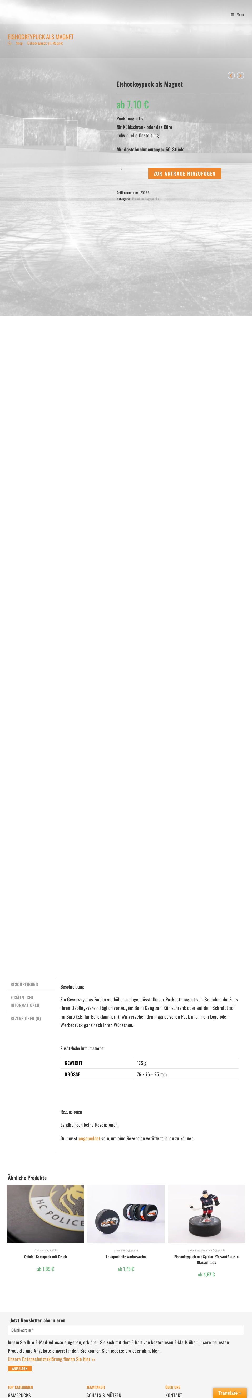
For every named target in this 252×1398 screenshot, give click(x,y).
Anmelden (20, 1278)
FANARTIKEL (18, 1330)
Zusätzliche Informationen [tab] (25, 910)
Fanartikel (194, 1160)
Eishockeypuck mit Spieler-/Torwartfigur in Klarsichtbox (206, 1169)
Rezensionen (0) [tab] (26, 927)
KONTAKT (173, 1304)
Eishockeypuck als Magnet (45, 43)
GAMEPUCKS (19, 1304)
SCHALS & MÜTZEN (104, 1304)
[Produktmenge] (121, 169)
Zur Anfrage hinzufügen (185, 173)
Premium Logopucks (145, 198)
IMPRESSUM (176, 1330)
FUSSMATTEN (98, 1313)
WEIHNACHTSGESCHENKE (109, 1322)
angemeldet (89, 1048)
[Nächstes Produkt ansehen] (240, 75)
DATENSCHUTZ (178, 1322)
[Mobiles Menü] (235, 14)
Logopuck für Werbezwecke (126, 1166)
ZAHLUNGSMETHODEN (28, 1358)
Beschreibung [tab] (24, 894)
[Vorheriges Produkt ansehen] (231, 75)
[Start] (9, 43)
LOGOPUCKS (19, 1313)
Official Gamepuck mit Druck (45, 1166)
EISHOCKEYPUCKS (24, 1322)
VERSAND (16, 1366)
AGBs (170, 1313)
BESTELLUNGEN (22, 1349)
